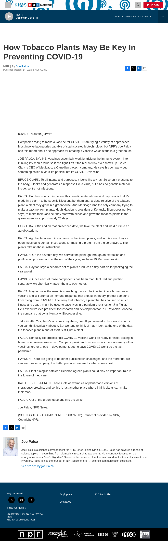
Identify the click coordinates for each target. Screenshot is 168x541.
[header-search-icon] (138, 5)
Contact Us (65, 502)
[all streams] (163, 16)
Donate (155, 5)
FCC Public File (103, 494)
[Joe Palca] (10, 446)
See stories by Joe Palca (37, 466)
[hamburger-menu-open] (8, 5)
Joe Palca (22, 66)
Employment (66, 494)
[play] (9, 16)
